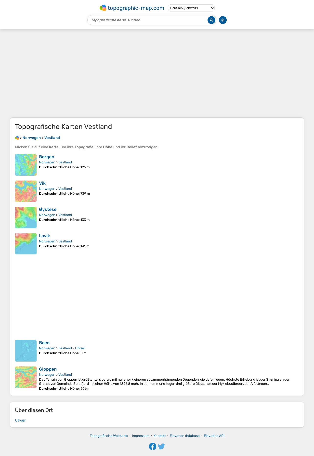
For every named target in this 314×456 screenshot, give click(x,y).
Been (44, 342)
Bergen (46, 157)
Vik (42, 183)
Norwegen (47, 162)
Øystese (47, 209)
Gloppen (48, 369)
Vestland (65, 162)
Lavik (44, 236)
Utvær (80, 348)
